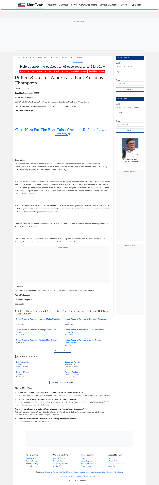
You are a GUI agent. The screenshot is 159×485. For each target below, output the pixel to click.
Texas (55, 472)
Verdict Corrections (66, 476)
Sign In (111, 466)
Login (136, 4)
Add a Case (58, 466)
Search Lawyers (33, 461)
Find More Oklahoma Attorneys (62, 382)
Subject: (119, 63)
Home (17, 57)
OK (33, 57)
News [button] (74, 4)
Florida (69, 472)
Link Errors (79, 476)
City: (118, 71)
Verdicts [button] (51, 4)
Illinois (75, 472)
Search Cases (59, 458)
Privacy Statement (116, 463)
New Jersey (119, 472)
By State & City (32, 458)
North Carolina (107, 472)
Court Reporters (87, 461)
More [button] (124, 4)
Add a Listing (31, 466)
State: (118, 80)
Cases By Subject (60, 463)
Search (130, 89)
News (83, 458)
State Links (86, 466)
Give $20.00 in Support (97, 71)
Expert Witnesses (88, 463)
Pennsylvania (84, 472)
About (111, 458)
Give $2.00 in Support (44, 71)
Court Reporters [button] (88, 4)
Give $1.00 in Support (27, 71)
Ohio (92, 472)
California (48, 472)
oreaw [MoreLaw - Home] (30, 4)
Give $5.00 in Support (61, 71)
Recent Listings (32, 463)
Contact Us (113, 461)
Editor (97, 476)
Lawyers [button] (63, 4)
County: (119, 112)
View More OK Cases (62, 351)
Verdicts (25, 57)
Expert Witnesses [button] (109, 4)
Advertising (89, 476)
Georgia (98, 472)
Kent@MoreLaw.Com (78, 62)
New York (62, 472)
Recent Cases (59, 461)
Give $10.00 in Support (79, 71)
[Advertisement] (79, 38)
